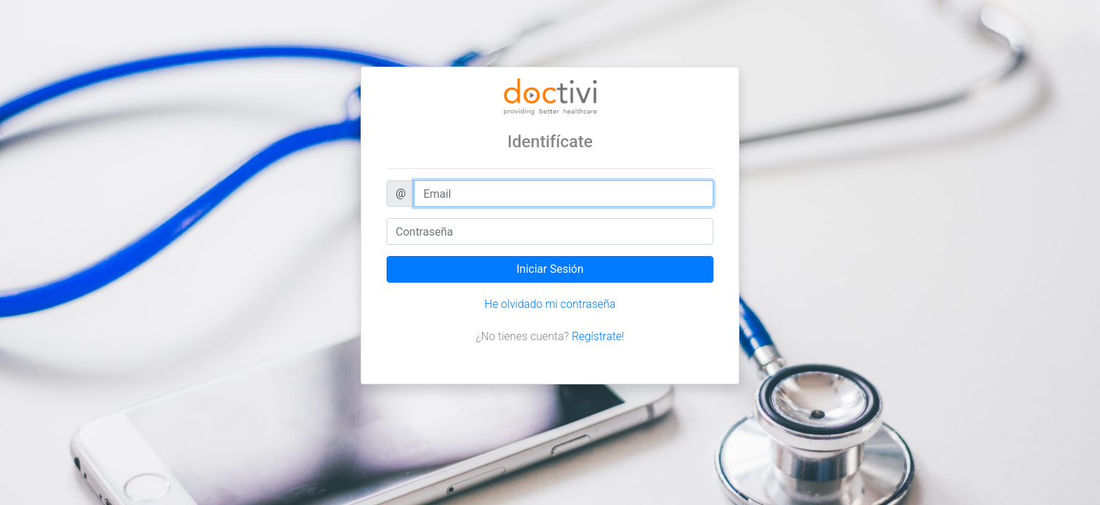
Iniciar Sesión (550, 269)
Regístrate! (598, 336)
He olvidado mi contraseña (550, 304)
